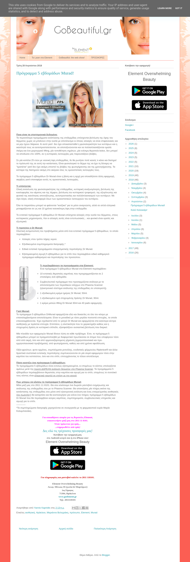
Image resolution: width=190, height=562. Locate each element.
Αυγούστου (137, 201)
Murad (94, 512)
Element (85, 512)
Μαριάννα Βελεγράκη (57, 512)
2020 (132, 170)
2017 (132, 248)
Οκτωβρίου (137, 192)
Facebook (130, 130)
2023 (132, 157)
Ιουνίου (135, 220)
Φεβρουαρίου (138, 238)
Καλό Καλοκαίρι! (139, 210)
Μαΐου (134, 224)
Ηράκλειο (40, 512)
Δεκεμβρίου (137, 183)
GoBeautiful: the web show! (71, 57)
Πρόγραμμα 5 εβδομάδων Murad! (148, 205)
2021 (132, 166)
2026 (132, 143)
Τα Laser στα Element (42, 57)
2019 (132, 175)
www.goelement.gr (68, 496)
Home (22, 57)
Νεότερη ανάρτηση (28, 528)
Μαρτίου (136, 233)
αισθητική (30, 512)
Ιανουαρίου (137, 242)
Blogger (106, 555)
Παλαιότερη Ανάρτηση (105, 528)
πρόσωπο (75, 512)
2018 (132, 179)
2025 (132, 148)
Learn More (165, 8)
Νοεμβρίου (137, 188)
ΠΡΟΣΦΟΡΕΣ (98, 57)
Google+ (129, 125)
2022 (132, 161)
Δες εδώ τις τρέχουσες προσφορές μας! (68, 431)
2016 (132, 252)
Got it (178, 8)
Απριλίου (136, 229)
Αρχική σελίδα (66, 528)
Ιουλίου (135, 215)
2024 (132, 152)
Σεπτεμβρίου (138, 197)
